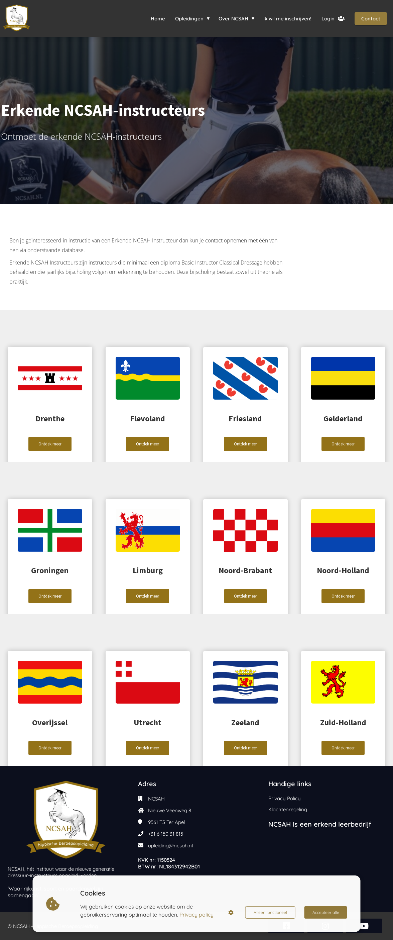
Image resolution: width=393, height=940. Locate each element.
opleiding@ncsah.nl (170, 845)
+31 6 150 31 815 (165, 834)
